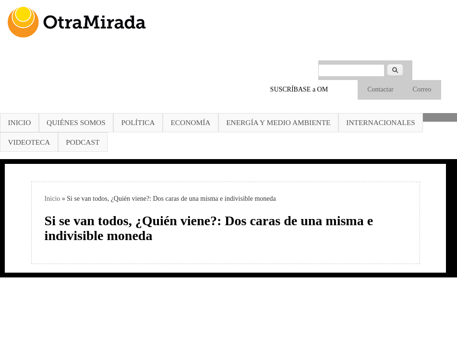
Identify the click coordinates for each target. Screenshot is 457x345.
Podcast (82, 142)
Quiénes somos (76, 122)
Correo (422, 89)
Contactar (380, 89)
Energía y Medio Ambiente (278, 122)
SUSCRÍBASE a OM (299, 89)
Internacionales (380, 122)
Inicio (19, 122)
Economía (190, 122)
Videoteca (29, 142)
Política (138, 122)
